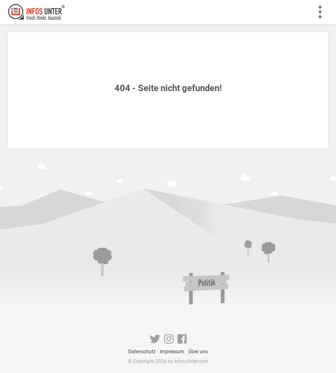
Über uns (198, 351)
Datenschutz (142, 351)
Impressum (172, 351)
